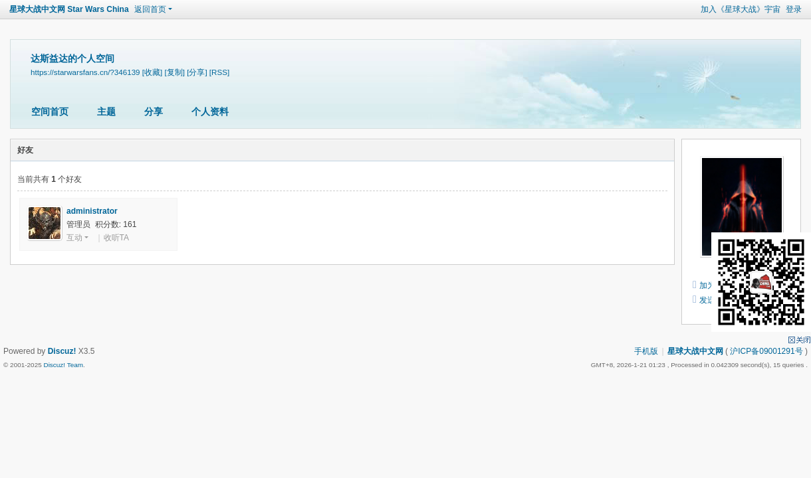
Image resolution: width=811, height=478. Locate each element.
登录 (794, 9)
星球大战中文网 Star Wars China (69, 9)
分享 (153, 111)
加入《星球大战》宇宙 (740, 9)
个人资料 (210, 111)
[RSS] (219, 72)
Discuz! (62, 351)
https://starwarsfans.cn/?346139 (85, 72)
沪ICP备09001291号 (766, 351)
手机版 (646, 351)
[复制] (174, 72)
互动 (74, 237)
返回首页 (150, 9)
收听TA (116, 237)
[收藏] (152, 72)
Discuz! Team (63, 364)
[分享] (197, 72)
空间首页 (49, 111)
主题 (106, 111)
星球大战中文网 (695, 351)
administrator (92, 211)
